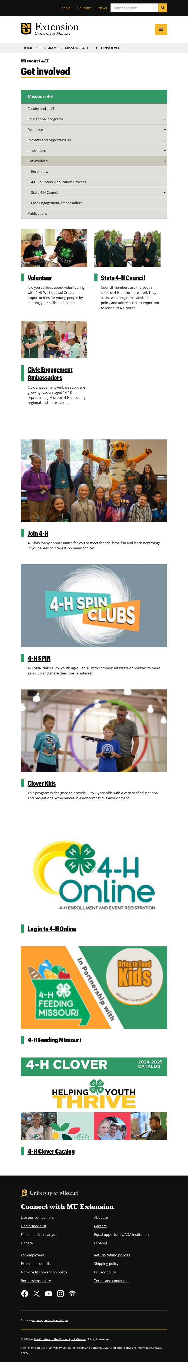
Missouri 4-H (76, 48)
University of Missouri (54, 1193)
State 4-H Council (123, 277)
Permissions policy (36, 1280)
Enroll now (39, 171)
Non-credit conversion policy (44, 1272)
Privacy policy (105, 1272)
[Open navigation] (161, 29)
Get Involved (108, 48)
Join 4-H (38, 533)
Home (28, 48)
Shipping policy (106, 1263)
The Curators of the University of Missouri (60, 1339)
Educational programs (45, 119)
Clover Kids (42, 783)
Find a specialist (33, 1226)
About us (101, 1217)
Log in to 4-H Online (52, 928)
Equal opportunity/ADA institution (121, 1234)
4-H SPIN (39, 658)
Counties (84, 8)
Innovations (37, 150)
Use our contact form (38, 1217)
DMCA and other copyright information (127, 1348)
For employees (32, 1255)
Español (100, 1243)
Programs (49, 48)
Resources (36, 129)
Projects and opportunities (49, 140)
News (102, 8)
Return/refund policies (112, 1255)
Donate (27, 1243)
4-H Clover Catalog (51, 1151)
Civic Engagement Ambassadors (50, 373)
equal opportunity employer (50, 1320)
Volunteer (40, 277)
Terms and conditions (111, 1280)
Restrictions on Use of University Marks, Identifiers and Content (61, 1348)
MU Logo (24, 1193)
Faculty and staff (41, 108)
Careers (100, 1226)
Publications (37, 213)
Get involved (38, 161)
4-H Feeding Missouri (54, 1040)
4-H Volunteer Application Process (58, 182)
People (64, 8)
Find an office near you (39, 1234)
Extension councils (36, 1263)
